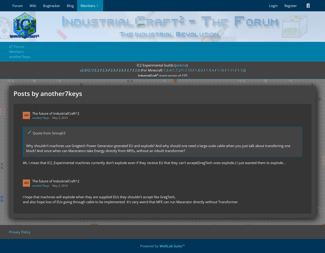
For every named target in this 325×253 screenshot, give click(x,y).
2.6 (121, 70)
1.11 (230, 70)
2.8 (137, 70)
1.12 (240, 70)
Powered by (162, 246)
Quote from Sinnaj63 (49, 133)
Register (290, 5)
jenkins (180, 65)
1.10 (220, 70)
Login (273, 5)
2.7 (129, 70)
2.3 (104, 70)
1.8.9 (199, 70)
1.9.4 (210, 70)
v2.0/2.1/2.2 (89, 70)
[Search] (308, 5)
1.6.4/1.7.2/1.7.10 (177, 70)
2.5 (113, 70)
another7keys (40, 118)
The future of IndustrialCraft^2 (55, 113)
